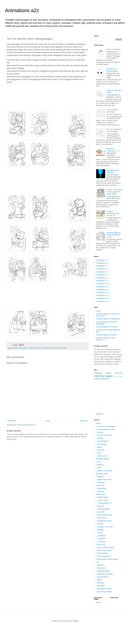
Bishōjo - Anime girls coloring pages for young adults (114, 192)
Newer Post (11, 421)
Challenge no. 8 (102, 263)
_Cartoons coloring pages (106, 426)
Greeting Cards (102, 474)
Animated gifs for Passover (112, 171)
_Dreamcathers (102, 577)
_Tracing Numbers (103, 509)
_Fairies (99, 580)
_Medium (99, 465)
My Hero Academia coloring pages (113, 130)
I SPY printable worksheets (112, 111)
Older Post (84, 421)
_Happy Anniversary (104, 479)
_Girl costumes (102, 553)
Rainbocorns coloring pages (112, 70)
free (42, 348)
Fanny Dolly (100, 544)
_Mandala (100, 583)
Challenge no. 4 (102, 275)
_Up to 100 (100, 512)
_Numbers (100, 506)
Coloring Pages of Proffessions (108, 319)
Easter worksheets (113, 49)
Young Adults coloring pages (107, 559)
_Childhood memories (104, 574)
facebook (99, 414)
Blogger (76, 621)
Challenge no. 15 (102, 284)
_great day (100, 485)
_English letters (102, 497)
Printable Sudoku (102, 459)
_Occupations (101, 444)
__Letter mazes (102, 500)
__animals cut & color (104, 527)
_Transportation (102, 441)
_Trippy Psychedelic (104, 592)
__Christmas (101, 536)
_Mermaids (100, 586)
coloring (14, 348)
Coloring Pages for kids (105, 429)
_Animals (99, 432)
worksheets (104, 379)
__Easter (99, 533)
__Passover (100, 541)
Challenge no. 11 (102, 295)
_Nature (99, 447)
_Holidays (100, 438)
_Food (98, 453)
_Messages (100, 482)
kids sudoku (118, 376)
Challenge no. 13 (102, 290)
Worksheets (100, 494)
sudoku (97, 379)
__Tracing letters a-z (104, 503)
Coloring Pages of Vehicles (106, 335)
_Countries (100, 450)
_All (97, 562)
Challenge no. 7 (102, 266)
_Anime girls (101, 568)
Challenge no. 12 (102, 292)
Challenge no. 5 (102, 272)
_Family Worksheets (104, 515)
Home (48, 421)
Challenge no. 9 (102, 260)
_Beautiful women (103, 571)
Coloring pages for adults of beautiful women (113, 235)
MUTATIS (118, 373)
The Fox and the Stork (59, 348)
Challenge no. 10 (102, 298)
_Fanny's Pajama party (105, 547)
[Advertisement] (47, 97)
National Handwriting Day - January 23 (113, 213)
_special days (101, 488)
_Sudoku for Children (104, 471)
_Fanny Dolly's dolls (104, 550)
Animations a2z (22, 10)
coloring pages (23, 348)
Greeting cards (102, 373)
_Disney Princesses (103, 435)
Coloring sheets (34, 348)
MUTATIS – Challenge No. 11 (113, 150)
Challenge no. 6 (102, 269)
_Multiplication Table (104, 521)
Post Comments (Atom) (26, 425)
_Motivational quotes (104, 589)
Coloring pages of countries (106, 327)
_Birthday (100, 477)
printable (47, 348)
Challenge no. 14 (102, 287)
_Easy (98, 462)
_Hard (98, 468)
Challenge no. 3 (102, 278)
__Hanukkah (101, 538)
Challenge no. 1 (102, 301)
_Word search (101, 518)
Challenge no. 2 (102, 281)
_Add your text (101, 456)
